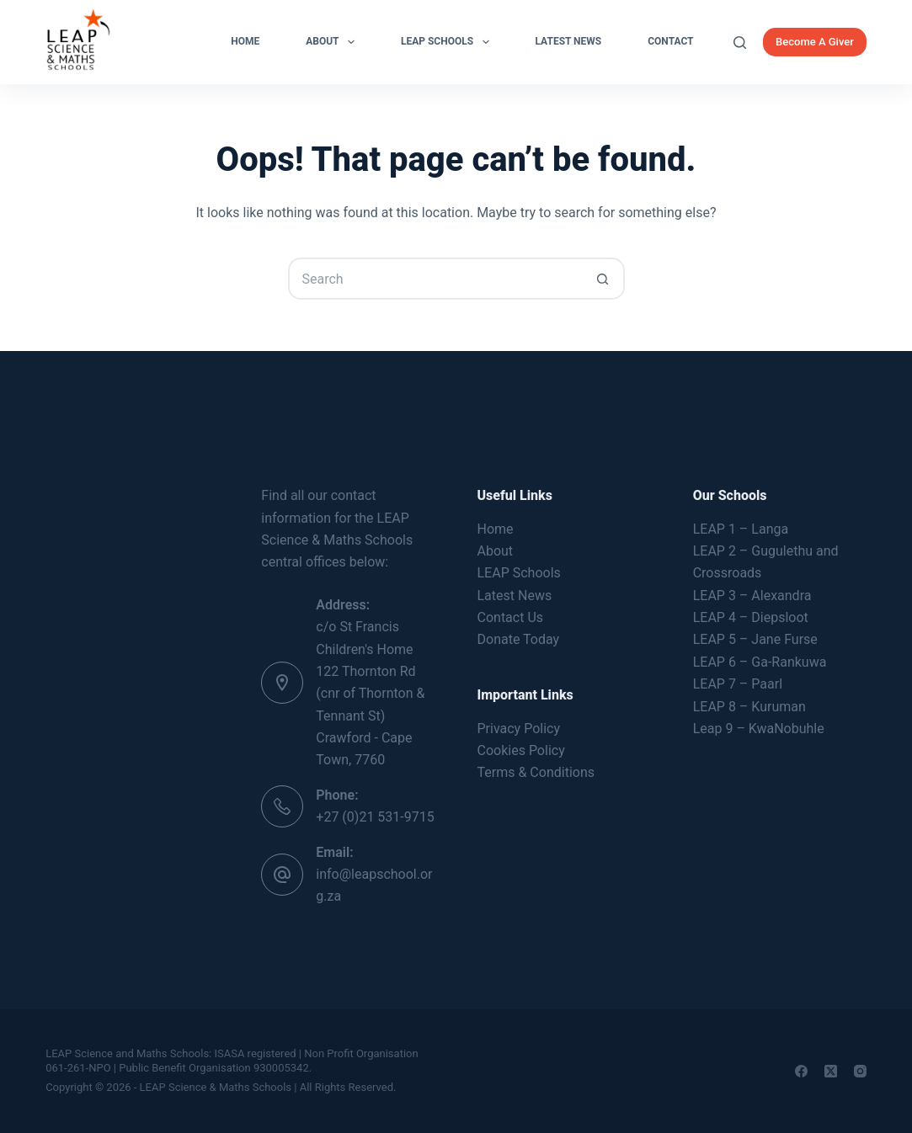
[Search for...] (435, 279)
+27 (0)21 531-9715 (375, 817)
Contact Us (510, 617)
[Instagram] (860, 1071)
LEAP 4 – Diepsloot (750, 617)
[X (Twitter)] (830, 1071)
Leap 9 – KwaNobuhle (758, 729)
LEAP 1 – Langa (740, 529)
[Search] (739, 42)
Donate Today (518, 639)
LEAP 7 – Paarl (737, 684)
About (333, 42)
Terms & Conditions (536, 772)
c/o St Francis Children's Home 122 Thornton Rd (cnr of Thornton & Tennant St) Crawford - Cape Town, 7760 (370, 693)
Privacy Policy (519, 729)
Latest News (569, 41)
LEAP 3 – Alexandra (752, 596)
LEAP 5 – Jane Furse (755, 639)
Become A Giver (815, 41)
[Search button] (604, 279)
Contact (670, 41)
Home (245, 41)
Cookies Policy (521, 750)
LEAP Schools (448, 42)
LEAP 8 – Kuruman (749, 707)
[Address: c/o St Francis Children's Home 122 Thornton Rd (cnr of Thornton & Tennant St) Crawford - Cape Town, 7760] (282, 683)
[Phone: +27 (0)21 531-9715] (282, 806)
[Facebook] (801, 1071)
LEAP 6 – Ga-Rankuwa (760, 662)
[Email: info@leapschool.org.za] (282, 875)
